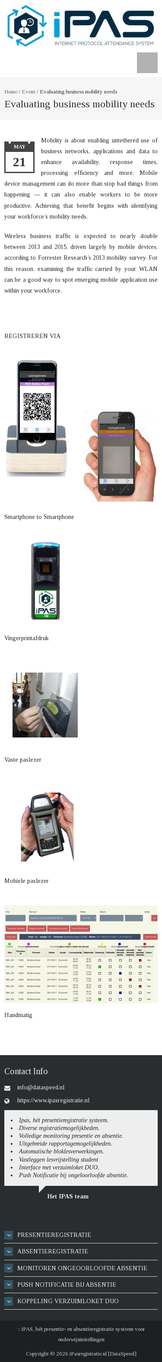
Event (28, 91)
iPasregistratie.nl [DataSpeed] (103, 1353)
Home (10, 91)
